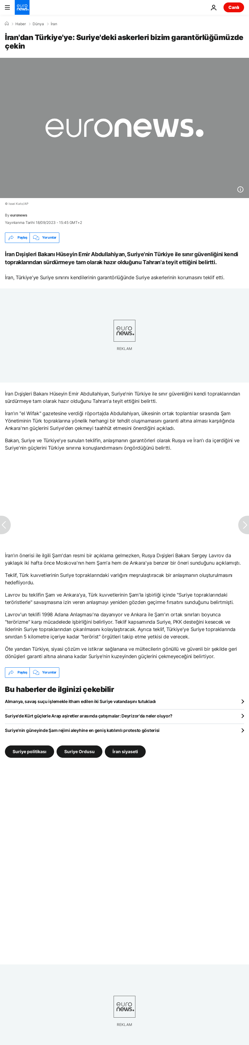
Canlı (233, 7)
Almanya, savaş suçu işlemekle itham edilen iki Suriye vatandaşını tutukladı (80, 701)
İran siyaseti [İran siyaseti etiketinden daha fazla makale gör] (125, 751)
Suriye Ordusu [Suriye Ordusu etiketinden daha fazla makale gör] (79, 751)
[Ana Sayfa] (7, 24)
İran (54, 24)
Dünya (38, 24)
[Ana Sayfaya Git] (22, 7)
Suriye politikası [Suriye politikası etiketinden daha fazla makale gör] (29, 751)
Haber (20, 24)
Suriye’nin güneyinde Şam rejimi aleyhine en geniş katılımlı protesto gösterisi (82, 730)
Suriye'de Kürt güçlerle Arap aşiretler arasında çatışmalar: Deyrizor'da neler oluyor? (88, 715)
